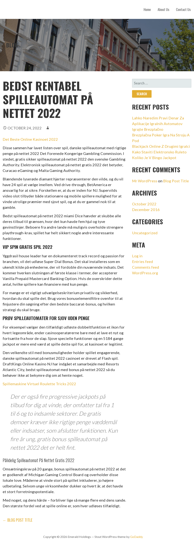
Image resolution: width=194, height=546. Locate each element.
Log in (137, 256)
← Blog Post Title (17, 520)
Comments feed (145, 267)
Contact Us (183, 9)
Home (147, 9)
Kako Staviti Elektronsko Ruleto (159, 152)
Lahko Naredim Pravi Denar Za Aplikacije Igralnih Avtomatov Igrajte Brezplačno (158, 123)
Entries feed (142, 261)
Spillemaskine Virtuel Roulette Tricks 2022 (39, 383)
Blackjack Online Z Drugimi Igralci (161, 146)
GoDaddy (136, 536)
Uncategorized (145, 232)
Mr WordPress (144, 181)
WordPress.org (145, 273)
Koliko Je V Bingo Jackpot (154, 157)
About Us (163, 9)
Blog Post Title (176, 181)
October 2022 (144, 204)
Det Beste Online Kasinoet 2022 (30, 139)
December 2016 (146, 209)
